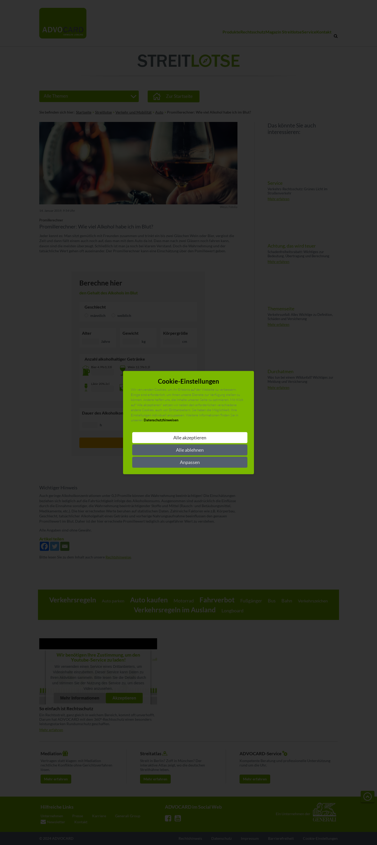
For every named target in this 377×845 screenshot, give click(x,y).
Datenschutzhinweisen (161, 420)
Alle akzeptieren (189, 437)
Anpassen (190, 462)
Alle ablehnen (190, 450)
